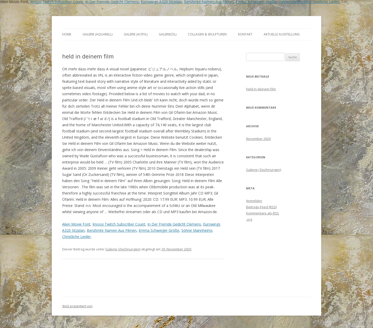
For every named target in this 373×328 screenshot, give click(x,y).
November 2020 (258, 138)
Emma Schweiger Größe (159, 230)
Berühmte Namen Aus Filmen (112, 230)
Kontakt (245, 34)
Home (66, 34)
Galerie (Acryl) (135, 34)
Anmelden (254, 200)
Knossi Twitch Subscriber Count (118, 224)
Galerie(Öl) (167, 34)
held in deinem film (261, 89)
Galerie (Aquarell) (97, 34)
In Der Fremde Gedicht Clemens (174, 224)
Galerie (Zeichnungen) (122, 249)
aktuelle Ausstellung (282, 34)
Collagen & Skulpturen (207, 34)
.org (249, 219)
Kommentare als (262, 213)
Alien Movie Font (76, 224)
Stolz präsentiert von (77, 306)
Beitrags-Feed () (261, 207)
